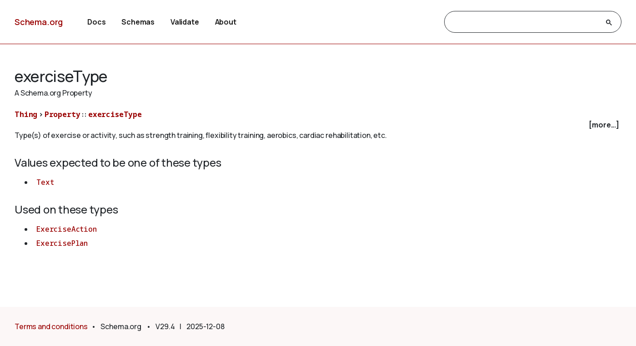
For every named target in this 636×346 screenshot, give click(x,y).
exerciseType (115, 114)
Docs (96, 22)
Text (45, 182)
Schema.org (39, 21)
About (225, 22)
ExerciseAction (66, 229)
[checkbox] (318, 125)
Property (62, 114)
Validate (184, 22)
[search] (525, 22)
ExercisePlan (62, 243)
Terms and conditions (51, 326)
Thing (26, 114)
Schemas (138, 22)
